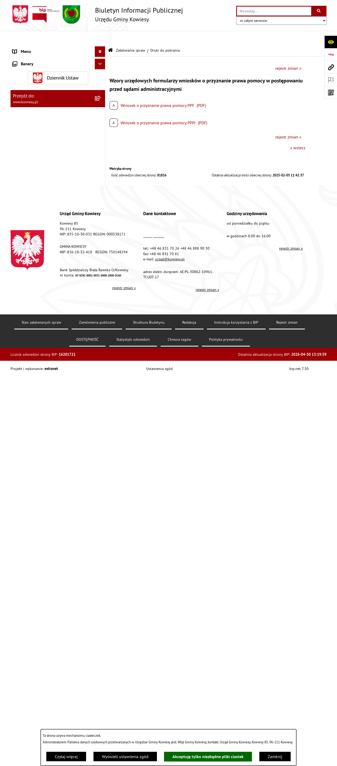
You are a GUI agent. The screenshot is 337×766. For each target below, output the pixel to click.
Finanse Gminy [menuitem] (26, 90)
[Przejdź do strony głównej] (97, 14)
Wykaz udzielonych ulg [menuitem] (33, 284)
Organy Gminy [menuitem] (25, 59)
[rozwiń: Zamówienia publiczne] (101, 101)
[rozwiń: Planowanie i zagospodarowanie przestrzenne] (101, 185)
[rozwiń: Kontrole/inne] (101, 455)
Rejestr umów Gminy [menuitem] (31, 257)
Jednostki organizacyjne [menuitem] (34, 132)
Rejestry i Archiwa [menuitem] (28, 413)
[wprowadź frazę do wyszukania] (274, 11)
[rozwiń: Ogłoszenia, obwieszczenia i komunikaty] (101, 202)
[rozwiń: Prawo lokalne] (101, 69)
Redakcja (189, 721)
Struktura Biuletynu (149, 721)
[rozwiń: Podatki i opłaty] (101, 175)
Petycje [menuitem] (19, 445)
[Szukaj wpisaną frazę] (319, 11)
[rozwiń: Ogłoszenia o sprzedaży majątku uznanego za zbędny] (101, 229)
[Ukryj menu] (100, 38)
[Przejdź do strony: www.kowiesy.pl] (330, 67)
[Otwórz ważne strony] (330, 79)
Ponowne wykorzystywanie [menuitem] (37, 434)
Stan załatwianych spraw (41, 721)
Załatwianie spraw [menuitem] (29, 295)
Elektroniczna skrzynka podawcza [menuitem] (43, 466)
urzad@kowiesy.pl (170, 658)
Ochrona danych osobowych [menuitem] (38, 497)
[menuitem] (58, 308)
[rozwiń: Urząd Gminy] (101, 48)
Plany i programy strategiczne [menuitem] (39, 164)
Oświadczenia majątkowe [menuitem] (35, 111)
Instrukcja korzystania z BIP (236, 721)
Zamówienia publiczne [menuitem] (33, 101)
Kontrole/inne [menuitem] (25, 455)
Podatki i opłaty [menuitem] (27, 174)
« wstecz (297, 134)
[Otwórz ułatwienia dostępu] (330, 42)
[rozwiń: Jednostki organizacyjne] (101, 132)
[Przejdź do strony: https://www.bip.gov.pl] (330, 54)
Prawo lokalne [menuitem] (25, 69)
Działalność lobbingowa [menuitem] (34, 392)
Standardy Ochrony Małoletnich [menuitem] (41, 80)
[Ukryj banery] (100, 541)
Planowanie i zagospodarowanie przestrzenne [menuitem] (42, 188)
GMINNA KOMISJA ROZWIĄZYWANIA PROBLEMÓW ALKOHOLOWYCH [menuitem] (45, 270)
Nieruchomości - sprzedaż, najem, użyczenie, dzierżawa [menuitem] (52, 216)
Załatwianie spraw (130, 36)
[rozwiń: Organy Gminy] (101, 59)
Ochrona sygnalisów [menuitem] (31, 529)
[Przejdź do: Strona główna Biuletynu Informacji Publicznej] (110, 37)
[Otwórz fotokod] (330, 92)
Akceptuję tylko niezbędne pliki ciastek (208, 756)
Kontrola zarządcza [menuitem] (30, 122)
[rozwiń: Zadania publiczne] (101, 246)
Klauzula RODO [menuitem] (27, 508)
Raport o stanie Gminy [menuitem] (32, 153)
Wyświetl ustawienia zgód (125, 756)
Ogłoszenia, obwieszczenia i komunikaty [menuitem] (49, 202)
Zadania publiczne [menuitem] (29, 246)
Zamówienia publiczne (97, 721)
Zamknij (275, 756)
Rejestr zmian (287, 721)
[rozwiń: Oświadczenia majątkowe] (101, 111)
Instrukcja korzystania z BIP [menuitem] (37, 476)
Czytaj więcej (66, 756)
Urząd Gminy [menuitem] (24, 48)
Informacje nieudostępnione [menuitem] (38, 424)
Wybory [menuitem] (19, 403)
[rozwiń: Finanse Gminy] (101, 90)
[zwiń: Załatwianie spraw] (101, 295)
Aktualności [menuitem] (23, 518)
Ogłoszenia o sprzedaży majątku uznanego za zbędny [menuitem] (53, 233)
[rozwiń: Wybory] (101, 403)
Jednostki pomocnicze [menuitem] (32, 143)
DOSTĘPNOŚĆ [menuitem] (25, 487)
